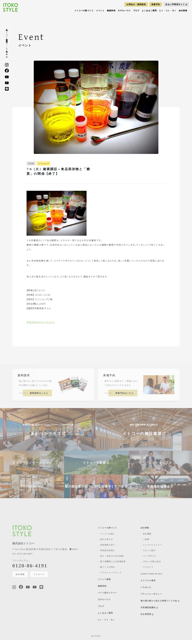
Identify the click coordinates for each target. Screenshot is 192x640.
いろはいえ (146, 587)
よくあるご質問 (149, 10)
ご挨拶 (146, 539)
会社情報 (183, 10)
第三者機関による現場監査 (113, 561)
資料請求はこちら (39, 393)
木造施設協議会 (149, 607)
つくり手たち (149, 556)
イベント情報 (104, 579)
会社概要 (147, 534)
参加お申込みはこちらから (41, 322)
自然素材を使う (107, 545)
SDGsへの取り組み (152, 561)
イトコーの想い (107, 534)
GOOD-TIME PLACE (151, 574)
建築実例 (111, 10)
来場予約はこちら (124, 393)
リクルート (39, 574)
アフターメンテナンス (111, 572)
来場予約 (155, 4)
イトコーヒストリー (152, 545)
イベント (100, 10)
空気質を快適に (107, 550)
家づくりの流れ (107, 567)
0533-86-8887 (22, 554)
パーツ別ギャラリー (107, 593)
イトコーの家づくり (84, 10)
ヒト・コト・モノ (167, 10)
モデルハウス (124, 10)
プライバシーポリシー (151, 594)
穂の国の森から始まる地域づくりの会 (160, 601)
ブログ (136, 10)
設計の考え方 (106, 539)
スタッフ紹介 (149, 550)
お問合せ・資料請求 (136, 4)
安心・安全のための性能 (112, 556)
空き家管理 (147, 614)
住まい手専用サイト (176, 4)
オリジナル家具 (148, 580)
